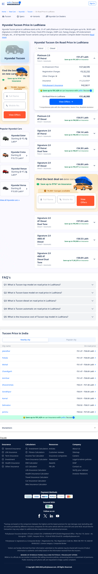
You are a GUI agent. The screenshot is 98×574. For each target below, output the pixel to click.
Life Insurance (11, 452)
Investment (10, 459)
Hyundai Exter (18, 135)
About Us (76, 448)
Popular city (71, 339)
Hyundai (22, 12)
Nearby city (25, 339)
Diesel (52, 48)
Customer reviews (56, 452)
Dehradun (6, 405)
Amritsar (5, 378)
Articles (52, 448)
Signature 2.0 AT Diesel (44, 164)
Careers (76, 456)
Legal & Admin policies (82, 459)
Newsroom (53, 459)
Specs (20, 16)
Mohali (5, 364)
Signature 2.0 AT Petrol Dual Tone (44, 148)
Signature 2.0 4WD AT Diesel (44, 238)
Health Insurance (12, 463)
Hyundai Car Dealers (56, 16)
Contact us (77, 466)
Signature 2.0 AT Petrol (44, 132)
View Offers (64, 101)
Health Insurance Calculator (37, 473)
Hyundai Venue (19, 168)
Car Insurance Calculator (36, 481)
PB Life (52, 466)
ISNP (75, 463)
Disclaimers (7, 428)
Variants (35, 16)
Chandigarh (7, 371)
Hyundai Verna (18, 185)
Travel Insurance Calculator (37, 477)
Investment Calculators (38, 448)
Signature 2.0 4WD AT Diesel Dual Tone (44, 258)
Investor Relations (80, 473)
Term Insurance (11, 456)
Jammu (5, 412)
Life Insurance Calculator (36, 470)
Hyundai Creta (18, 152)
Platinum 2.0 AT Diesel (43, 118)
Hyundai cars (12, 200)
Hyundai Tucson (14, 58)
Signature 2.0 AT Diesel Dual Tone (44, 221)
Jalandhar (6, 351)
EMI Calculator (32, 463)
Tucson (30, 12)
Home (4, 12)
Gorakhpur (6, 391)
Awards (52, 463)
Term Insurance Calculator (37, 459)
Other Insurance (12, 466)
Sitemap (76, 452)
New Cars (12, 12)
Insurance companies (58, 456)
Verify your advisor (80, 470)
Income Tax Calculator (35, 456)
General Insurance (13, 448)
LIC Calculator (31, 466)
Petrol (40, 48)
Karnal (5, 398)
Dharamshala (7, 385)
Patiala (5, 358)
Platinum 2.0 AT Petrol (43, 57)
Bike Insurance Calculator (36, 484)
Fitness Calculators (37, 452)
